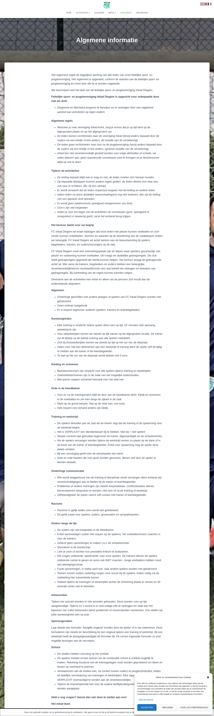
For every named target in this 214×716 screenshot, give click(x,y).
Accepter (147, 707)
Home (68, 13)
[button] (208, 677)
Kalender (99, 13)
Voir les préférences (194, 707)
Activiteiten (83, 13)
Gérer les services (146, 699)
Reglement (126, 13)
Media (112, 13)
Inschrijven (142, 13)
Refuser (167, 707)
